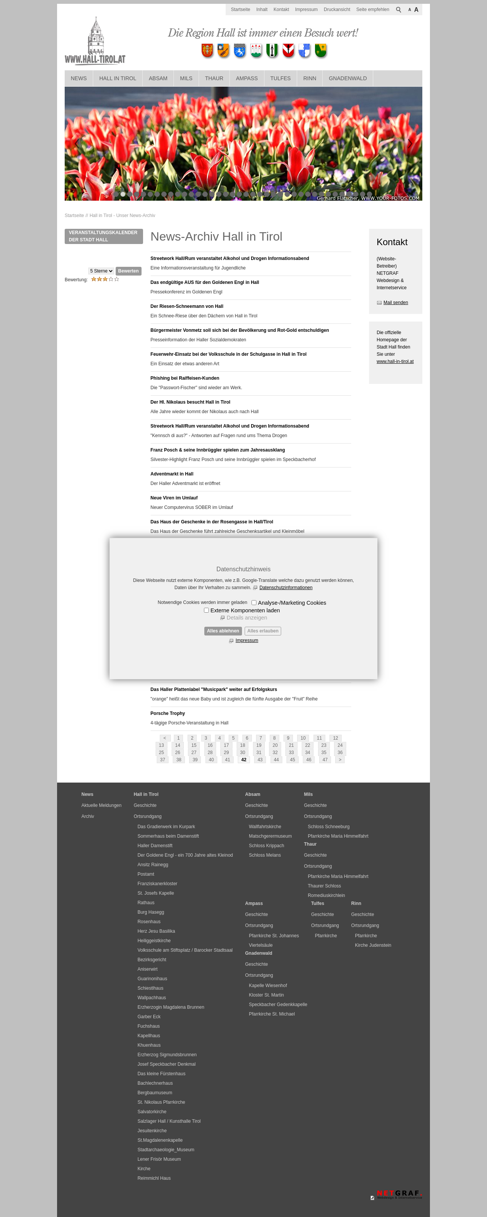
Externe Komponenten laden (245, 610)
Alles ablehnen (223, 631)
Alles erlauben (263, 631)
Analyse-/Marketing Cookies (292, 603)
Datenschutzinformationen (285, 587)
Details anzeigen (247, 618)
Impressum (247, 640)
